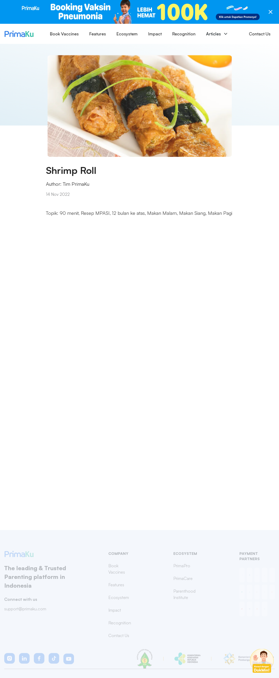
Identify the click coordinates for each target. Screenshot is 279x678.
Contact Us (260, 33)
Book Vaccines (64, 33)
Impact (155, 33)
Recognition (184, 33)
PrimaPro (181, 568)
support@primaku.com (25, 611)
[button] (9, 661)
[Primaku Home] (19, 34)
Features (97, 33)
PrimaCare (183, 581)
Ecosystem (127, 33)
